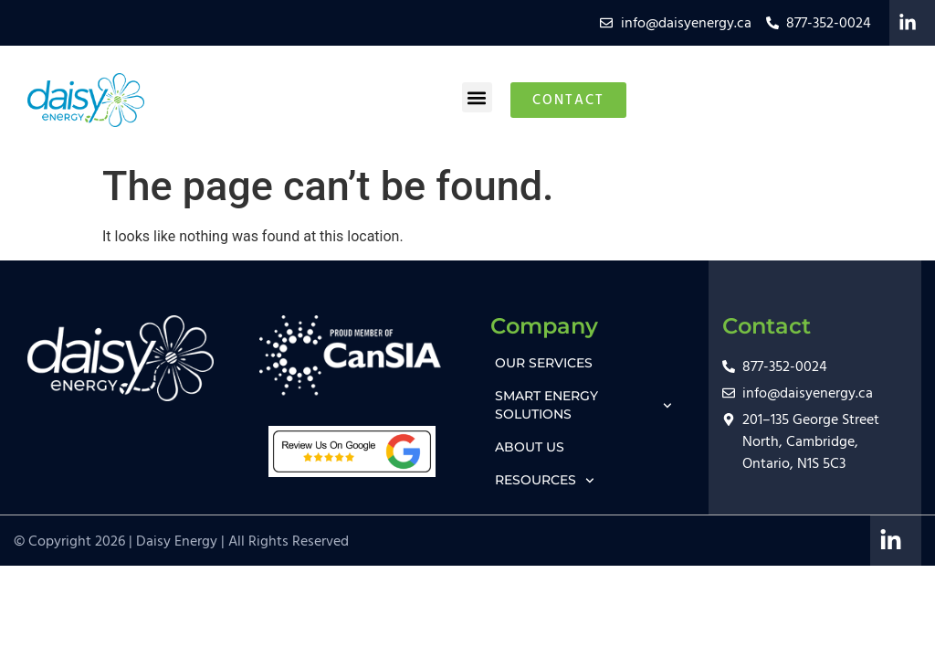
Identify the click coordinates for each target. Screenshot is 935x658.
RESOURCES (544, 480)
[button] (477, 97)
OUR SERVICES (544, 363)
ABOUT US (529, 447)
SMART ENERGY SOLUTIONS (583, 404)
